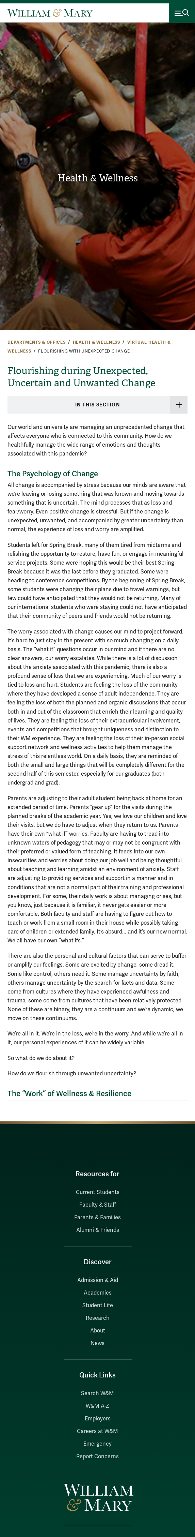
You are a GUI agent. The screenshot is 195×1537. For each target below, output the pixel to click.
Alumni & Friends (97, 1230)
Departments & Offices (36, 342)
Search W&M (97, 1393)
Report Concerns (97, 1456)
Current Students (97, 1192)
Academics (98, 1292)
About (97, 1330)
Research (98, 1318)
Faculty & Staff (97, 1205)
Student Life (97, 1305)
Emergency (97, 1444)
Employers (98, 1418)
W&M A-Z (97, 1406)
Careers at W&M (97, 1431)
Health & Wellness (98, 178)
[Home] (50, 13)
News (97, 1343)
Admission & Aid (97, 1280)
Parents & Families (97, 1217)
